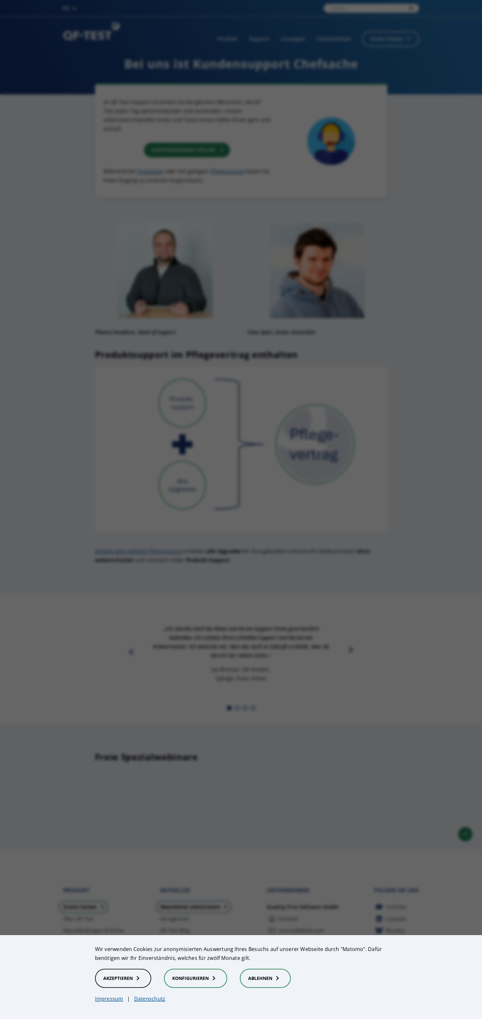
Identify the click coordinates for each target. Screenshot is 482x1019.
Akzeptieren (123, 978)
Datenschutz (150, 998)
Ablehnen (265, 978)
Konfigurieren (195, 978)
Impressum (109, 998)
